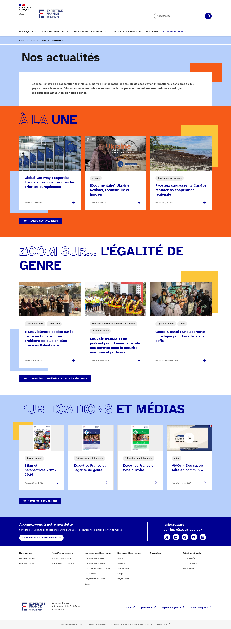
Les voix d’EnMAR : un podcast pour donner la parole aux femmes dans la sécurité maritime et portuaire (115, 345)
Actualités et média (173, 31)
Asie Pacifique (123, 568)
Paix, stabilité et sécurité (95, 579)
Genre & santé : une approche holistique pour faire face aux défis (180, 336)
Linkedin (176, 537)
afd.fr (129, 608)
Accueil (22, 40)
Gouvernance (90, 574)
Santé (87, 584)
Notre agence (26, 31)
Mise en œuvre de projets (62, 558)
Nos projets (152, 31)
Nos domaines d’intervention (88, 31)
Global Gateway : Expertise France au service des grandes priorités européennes (50, 182)
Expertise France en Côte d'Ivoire (139, 468)
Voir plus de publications (40, 500)
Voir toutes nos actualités (40, 220)
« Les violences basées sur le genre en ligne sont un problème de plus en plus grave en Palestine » (49, 338)
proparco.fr (147, 608)
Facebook (185, 537)
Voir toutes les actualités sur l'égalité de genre (55, 378)
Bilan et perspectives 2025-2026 (40, 470)
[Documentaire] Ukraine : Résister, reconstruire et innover (110, 190)
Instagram (203, 537)
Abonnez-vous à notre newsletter (41, 537)
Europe (120, 574)
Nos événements (190, 563)
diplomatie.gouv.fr (171, 608)
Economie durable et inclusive (97, 568)
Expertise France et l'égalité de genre (90, 468)
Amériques (121, 563)
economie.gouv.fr (200, 608)
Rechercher (208, 16)
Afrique (120, 558)
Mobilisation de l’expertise (63, 563)
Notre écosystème (26, 563)
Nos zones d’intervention (124, 31)
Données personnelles (96, 624)
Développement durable (95, 558)
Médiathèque (188, 568)
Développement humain (95, 563)
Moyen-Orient (123, 579)
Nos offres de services (53, 31)
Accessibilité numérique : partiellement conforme (131, 624)
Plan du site (162, 624)
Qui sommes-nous (27, 558)
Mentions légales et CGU (71, 624)
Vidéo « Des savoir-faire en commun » (188, 468)
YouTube (194, 537)
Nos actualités (189, 558)
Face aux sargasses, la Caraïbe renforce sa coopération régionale (180, 190)
